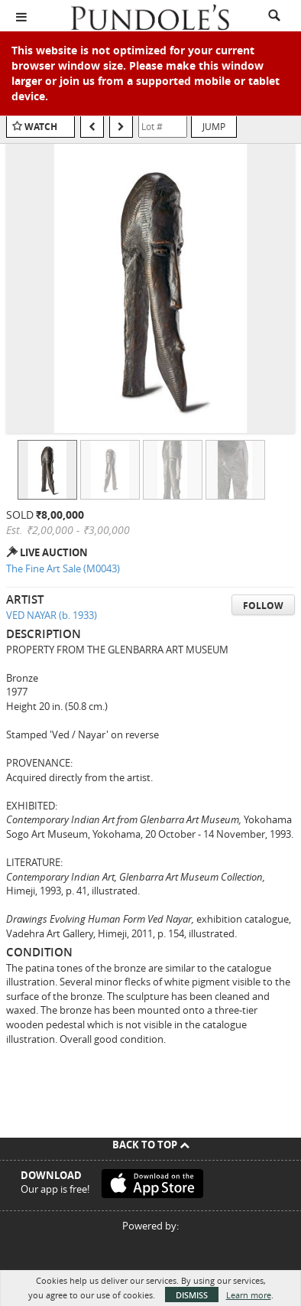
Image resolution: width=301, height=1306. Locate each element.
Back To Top (150, 1144)
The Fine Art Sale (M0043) (63, 568)
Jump (213, 126)
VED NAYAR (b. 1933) (51, 615)
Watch (40, 126)
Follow (263, 605)
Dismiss (192, 1295)
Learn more (248, 1295)
